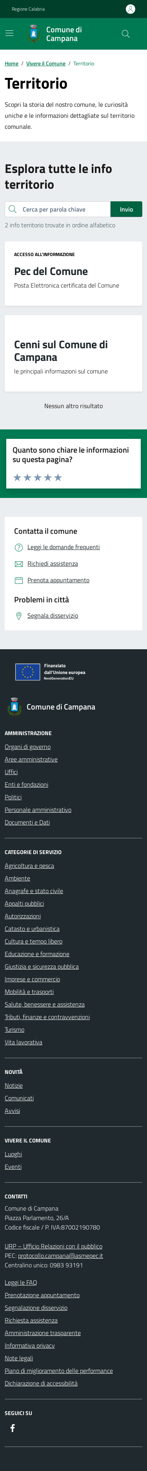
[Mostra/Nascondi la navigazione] (9, 33)
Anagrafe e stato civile (34, 890)
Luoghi (13, 1154)
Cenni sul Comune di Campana (61, 350)
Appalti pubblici (24, 903)
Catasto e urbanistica (32, 928)
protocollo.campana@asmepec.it (60, 1255)
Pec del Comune (51, 271)
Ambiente (17, 878)
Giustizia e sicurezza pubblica (42, 966)
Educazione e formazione (37, 953)
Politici (13, 797)
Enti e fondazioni (26, 784)
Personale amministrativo (38, 809)
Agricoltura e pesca (29, 865)
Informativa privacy (30, 1345)
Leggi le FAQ (21, 1282)
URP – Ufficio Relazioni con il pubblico (53, 1246)
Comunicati (19, 1098)
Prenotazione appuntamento (42, 1295)
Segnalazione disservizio (36, 1307)
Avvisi (12, 1110)
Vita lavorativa (23, 1042)
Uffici (11, 771)
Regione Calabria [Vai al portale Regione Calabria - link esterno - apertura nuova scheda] (28, 9)
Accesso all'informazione (44, 254)
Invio (126, 209)
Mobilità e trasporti (29, 991)
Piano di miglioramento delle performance (59, 1370)
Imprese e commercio (32, 979)
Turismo (14, 1029)
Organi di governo (28, 746)
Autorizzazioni (23, 916)
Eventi (13, 1166)
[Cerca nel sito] (125, 33)
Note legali (19, 1358)
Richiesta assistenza (31, 1320)
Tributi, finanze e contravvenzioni (47, 1017)
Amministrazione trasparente (43, 1332)
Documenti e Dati (27, 822)
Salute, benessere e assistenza (45, 1004)
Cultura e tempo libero (33, 941)
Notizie (14, 1085)
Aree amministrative (31, 759)
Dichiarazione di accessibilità (41, 1383)
